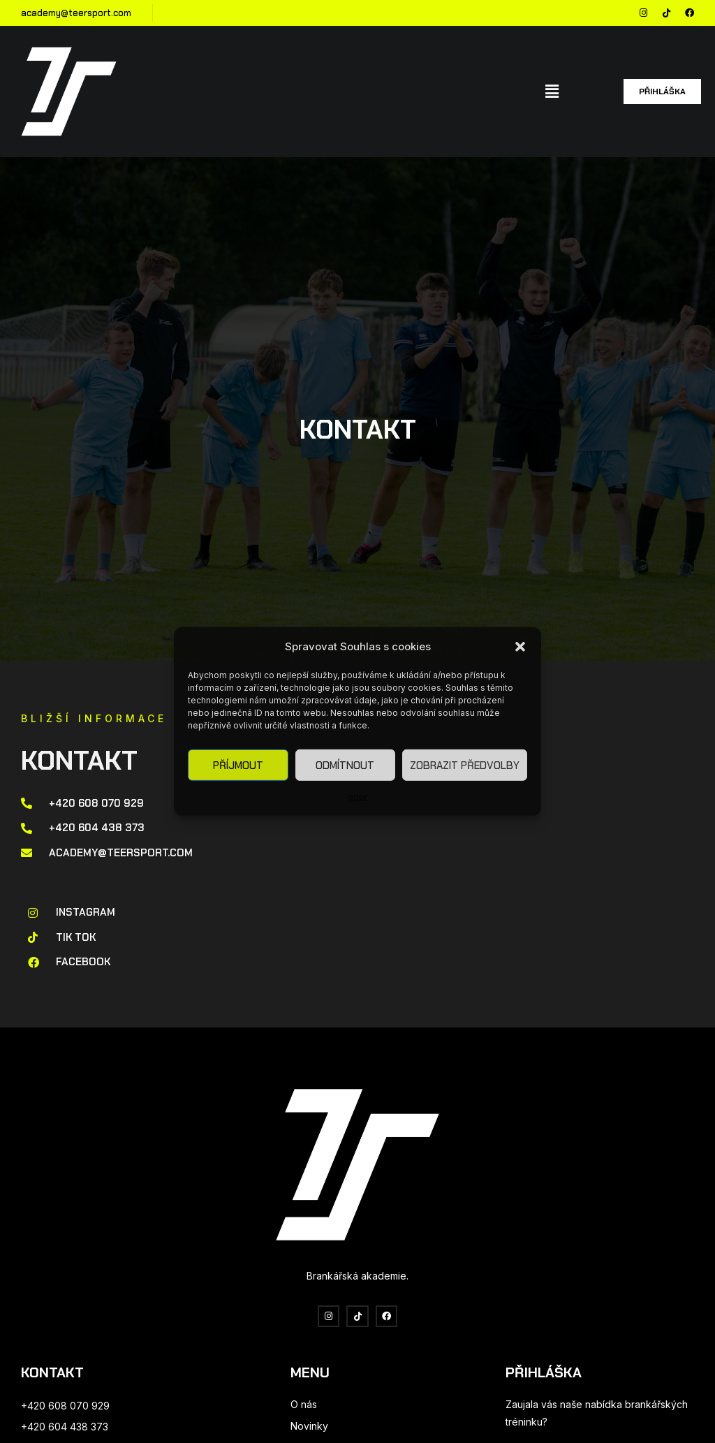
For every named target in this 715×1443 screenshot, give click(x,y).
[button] (520, 646)
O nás (303, 1404)
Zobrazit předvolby (464, 765)
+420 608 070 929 (65, 1406)
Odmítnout (345, 765)
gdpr (357, 796)
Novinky (309, 1426)
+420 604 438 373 (64, 1427)
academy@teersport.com (76, 13)
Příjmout (238, 765)
